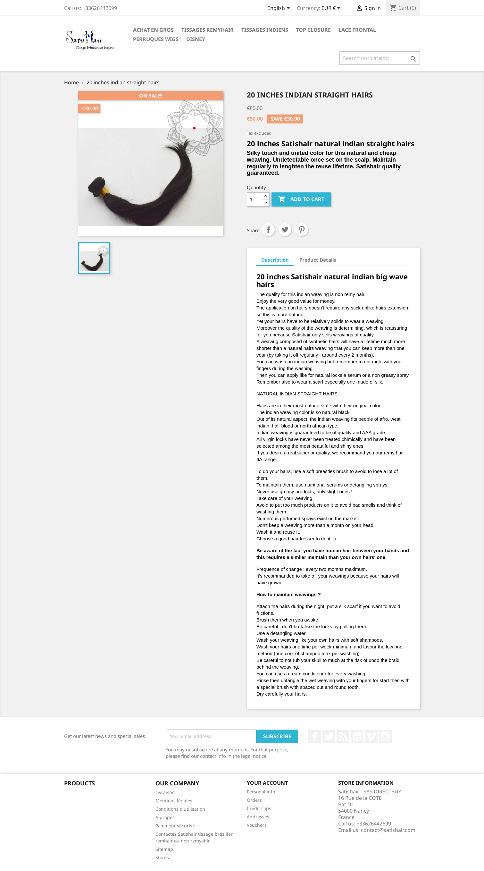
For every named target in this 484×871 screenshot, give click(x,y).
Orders (254, 800)
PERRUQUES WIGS (156, 39)
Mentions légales (173, 801)
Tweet (285, 229)
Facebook (314, 736)
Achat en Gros (153, 29)
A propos (165, 817)
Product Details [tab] (317, 260)
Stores (162, 857)
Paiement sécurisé (175, 826)
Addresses (258, 817)
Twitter (328, 736)
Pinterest (301, 229)
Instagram (385, 736)
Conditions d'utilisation (180, 809)
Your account (267, 782)
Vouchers (257, 825)
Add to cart (301, 199)
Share (268, 229)
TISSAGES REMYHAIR (207, 29)
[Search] (379, 58)
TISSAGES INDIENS (264, 29)
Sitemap (164, 849)
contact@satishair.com (388, 829)
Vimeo (371, 736)
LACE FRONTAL (357, 29)
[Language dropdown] (279, 9)
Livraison (165, 792)
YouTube (357, 736)
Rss (343, 736)
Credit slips (259, 808)
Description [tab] (275, 260)
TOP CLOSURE (313, 29)
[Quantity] (254, 199)
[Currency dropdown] (332, 9)
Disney (195, 39)
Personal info (261, 792)
